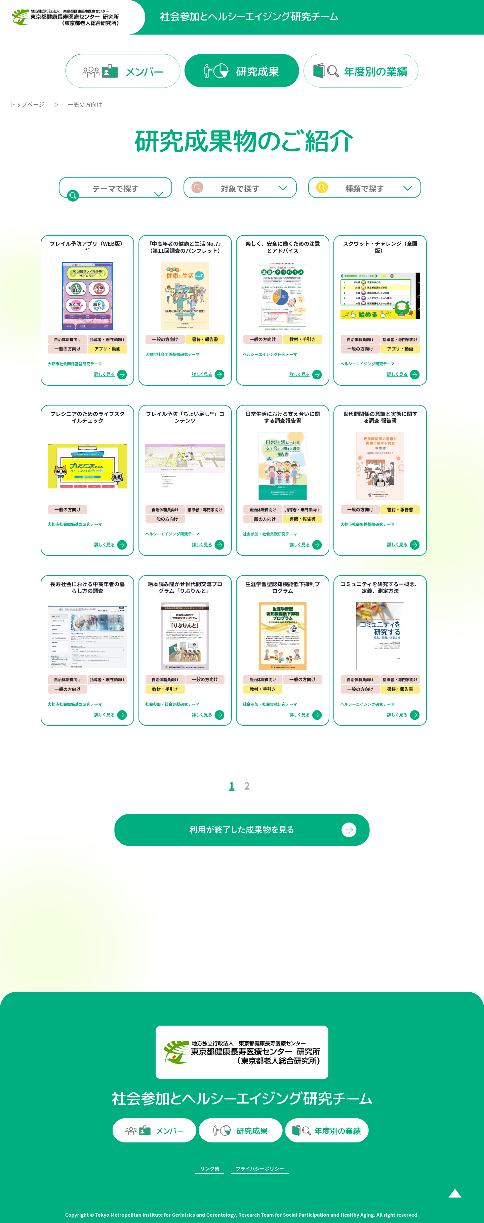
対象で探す (240, 188)
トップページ (27, 104)
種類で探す (364, 188)
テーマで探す (115, 188)
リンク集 (209, 1168)
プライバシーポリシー (260, 1168)
